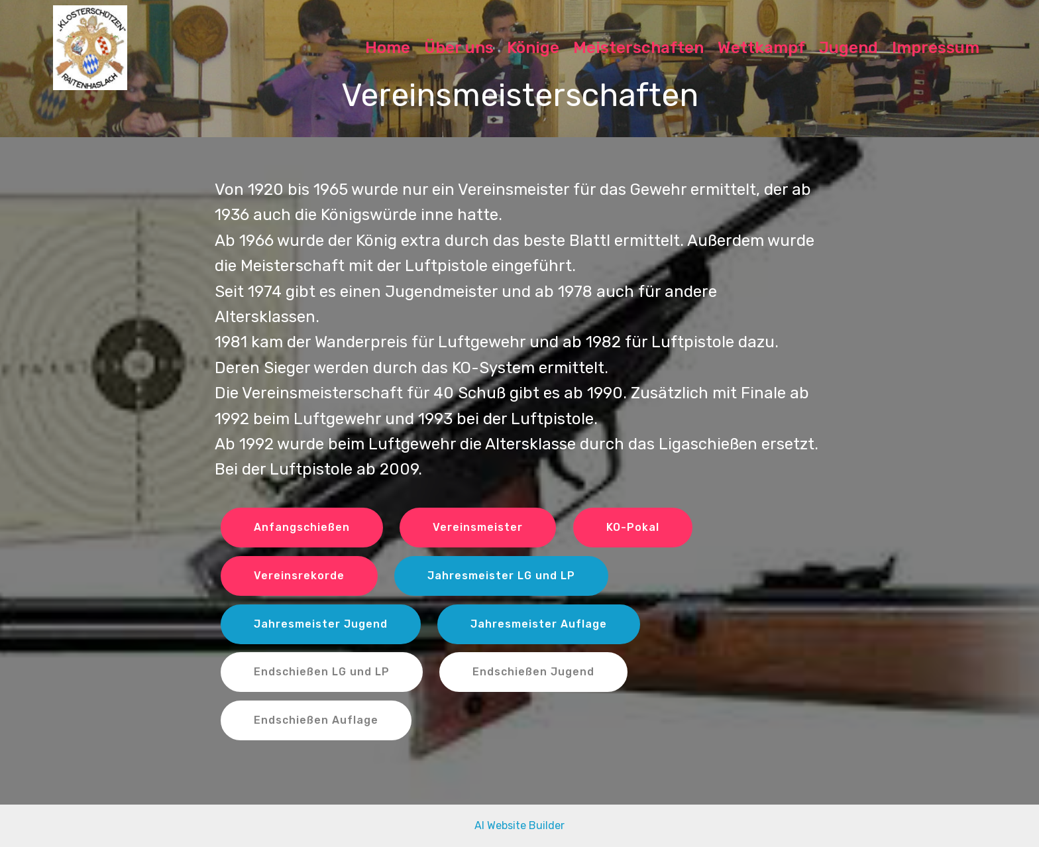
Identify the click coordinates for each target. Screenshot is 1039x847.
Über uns (459, 47)
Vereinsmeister (478, 527)
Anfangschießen (302, 527)
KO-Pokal (632, 527)
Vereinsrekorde (299, 575)
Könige (533, 47)
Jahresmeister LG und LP (501, 575)
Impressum (935, 47)
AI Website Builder (519, 825)
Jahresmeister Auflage (538, 624)
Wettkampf (761, 47)
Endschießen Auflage (316, 720)
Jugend (848, 47)
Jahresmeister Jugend (321, 624)
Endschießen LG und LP (322, 671)
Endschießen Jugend (533, 671)
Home (387, 47)
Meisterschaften (638, 47)
